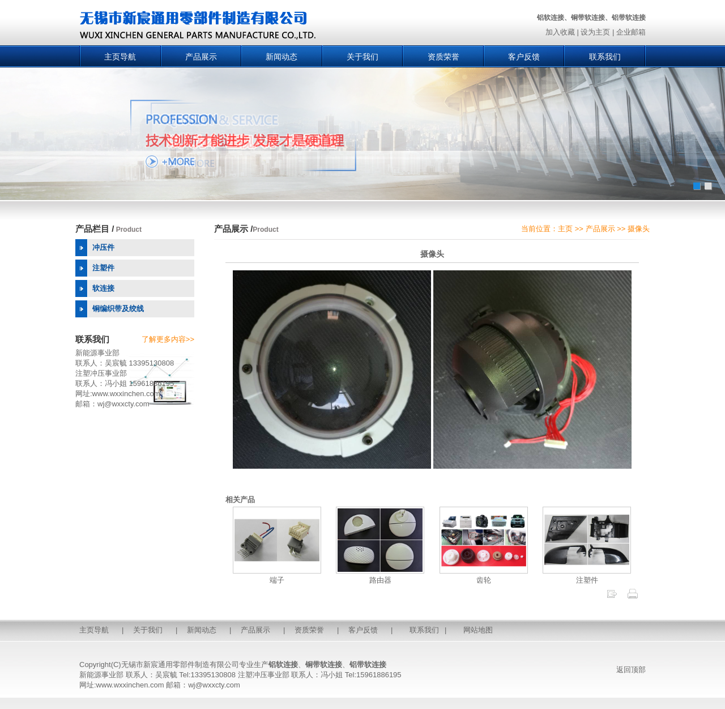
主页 (565, 228)
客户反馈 (524, 56)
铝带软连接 (367, 664)
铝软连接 (283, 664)
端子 (277, 575)
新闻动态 (281, 56)
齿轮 (484, 575)
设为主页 (595, 32)
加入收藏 (560, 32)
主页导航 (120, 56)
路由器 (380, 575)
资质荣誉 (443, 56)
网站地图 (478, 630)
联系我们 (605, 56)
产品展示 (201, 56)
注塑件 (587, 575)
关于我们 (362, 56)
